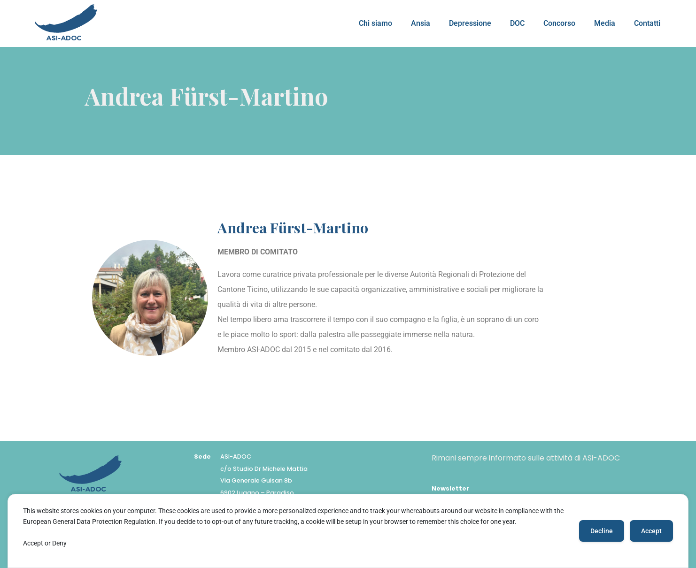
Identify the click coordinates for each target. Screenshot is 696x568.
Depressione (470, 23)
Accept (651, 531)
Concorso (559, 23)
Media (604, 23)
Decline (601, 531)
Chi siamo (375, 23)
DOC (517, 23)
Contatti (647, 23)
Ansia (420, 23)
